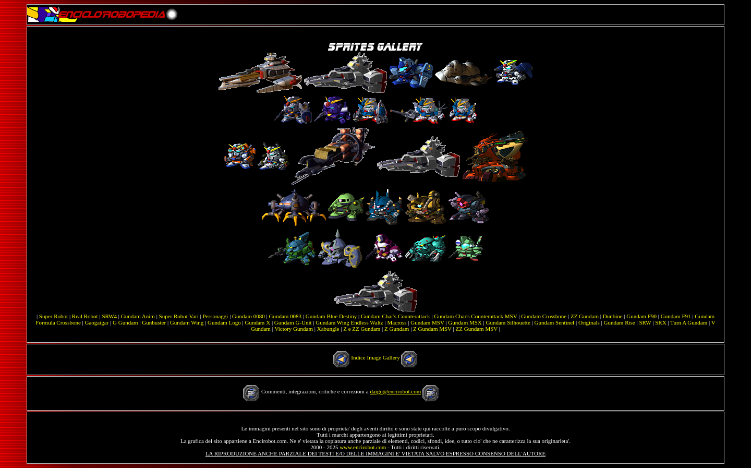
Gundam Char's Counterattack (395, 316)
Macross (396, 322)
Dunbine (613, 316)
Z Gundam (396, 329)
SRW (645, 322)
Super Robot (53, 316)
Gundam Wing (186, 322)
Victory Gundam (293, 329)
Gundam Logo (224, 322)
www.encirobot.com (363, 447)
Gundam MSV (427, 322)
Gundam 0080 (248, 316)
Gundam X (258, 322)
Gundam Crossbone (543, 316)
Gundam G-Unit (293, 322)
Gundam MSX (464, 322)
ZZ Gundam (585, 316)
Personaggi (215, 316)
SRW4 (109, 316)
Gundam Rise (619, 322)
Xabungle (328, 329)
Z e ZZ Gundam (361, 329)
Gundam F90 (641, 316)
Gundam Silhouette (508, 322)
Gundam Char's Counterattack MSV (475, 316)
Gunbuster (154, 322)
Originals (589, 322)
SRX (660, 322)
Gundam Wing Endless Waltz (349, 322)
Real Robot (85, 316)
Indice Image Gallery (375, 357)
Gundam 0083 (285, 316)
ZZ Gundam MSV (477, 329)
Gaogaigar (97, 322)
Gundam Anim (138, 316)
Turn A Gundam (688, 322)
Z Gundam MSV (432, 329)
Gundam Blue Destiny (331, 316)
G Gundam (125, 322)
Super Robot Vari (179, 316)
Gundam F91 (676, 316)
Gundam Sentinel (554, 322)
